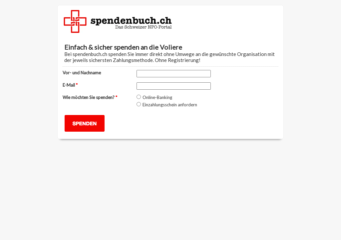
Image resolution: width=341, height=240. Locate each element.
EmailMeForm (170, 20)
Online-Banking (157, 97)
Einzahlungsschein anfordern (170, 104)
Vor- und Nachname (82, 72)
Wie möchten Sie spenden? (90, 97)
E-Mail (70, 85)
